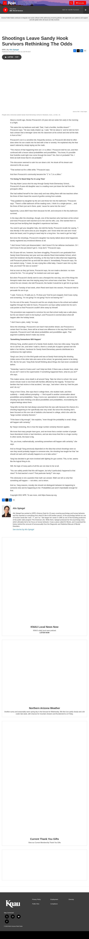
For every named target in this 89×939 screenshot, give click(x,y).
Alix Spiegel (14, 50)
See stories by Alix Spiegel (23, 529)
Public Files (35, 904)
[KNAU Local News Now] (44, 580)
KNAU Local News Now (44, 626)
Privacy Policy (36, 899)
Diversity (71, 899)
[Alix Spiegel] (6, 511)
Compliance (54, 904)
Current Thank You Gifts (44, 838)
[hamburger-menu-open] (5, 3)
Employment (54, 899)
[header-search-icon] (71, 3)
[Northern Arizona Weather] (44, 672)
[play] (5, 10)
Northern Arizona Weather (44, 708)
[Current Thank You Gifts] (44, 778)
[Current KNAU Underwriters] (44, 865)
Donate (81, 3)
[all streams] (86, 10)
